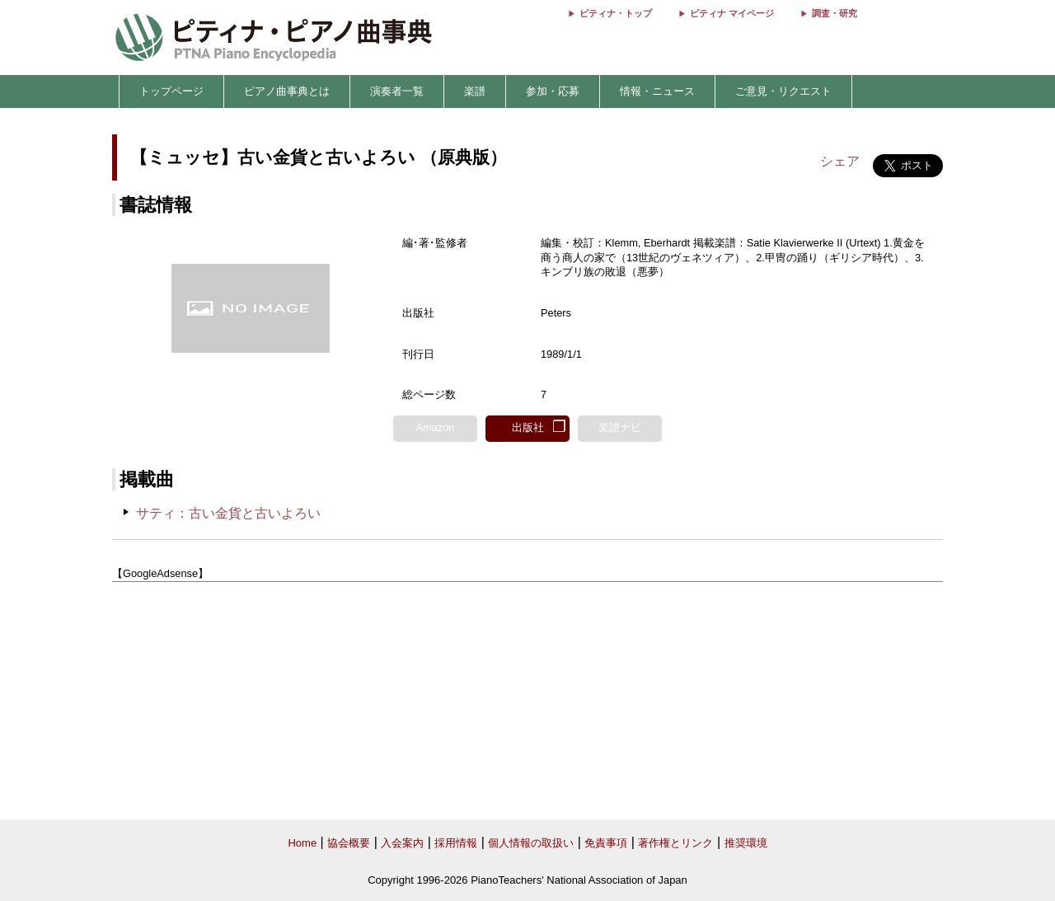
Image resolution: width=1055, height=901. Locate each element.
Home (302, 843)
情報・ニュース (657, 91)
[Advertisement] (527, 701)
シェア (840, 161)
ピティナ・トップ (615, 13)
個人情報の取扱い (531, 843)
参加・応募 (552, 91)
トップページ (171, 91)
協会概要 (348, 843)
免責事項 (605, 843)
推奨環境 (745, 843)
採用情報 (455, 843)
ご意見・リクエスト (783, 91)
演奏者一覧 (397, 91)
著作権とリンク (675, 843)
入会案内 (402, 843)
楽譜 (474, 91)
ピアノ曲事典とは (287, 91)
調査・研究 (834, 13)
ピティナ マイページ (732, 13)
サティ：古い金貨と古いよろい (228, 513)
